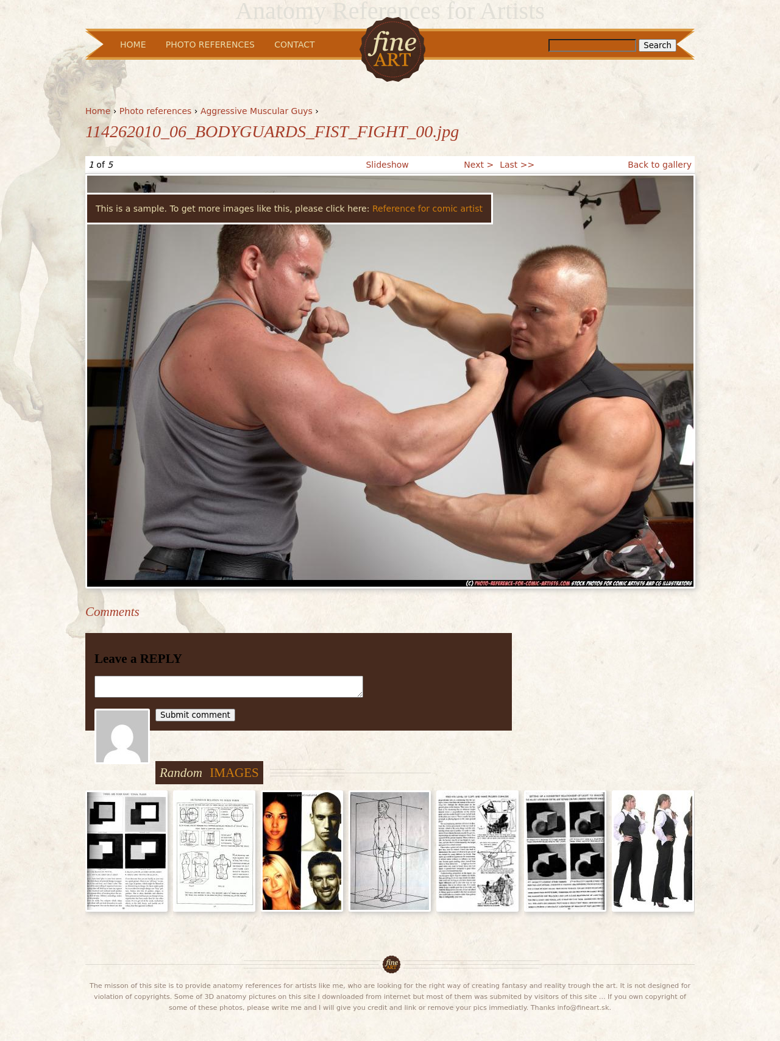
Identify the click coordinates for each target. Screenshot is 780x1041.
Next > (479, 165)
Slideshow (387, 165)
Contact (294, 44)
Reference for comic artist (427, 208)
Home (97, 111)
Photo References (210, 44)
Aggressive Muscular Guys (256, 111)
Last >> (517, 165)
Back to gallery (660, 165)
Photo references (155, 111)
